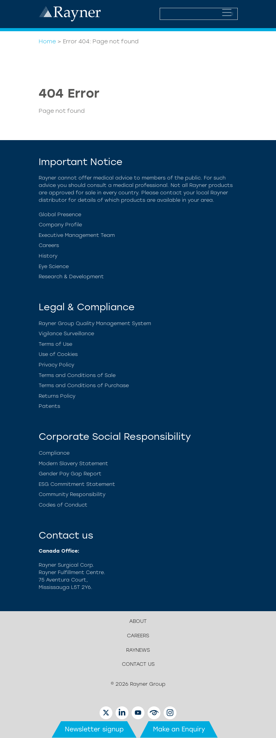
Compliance (54, 453)
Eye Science (54, 266)
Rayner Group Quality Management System (95, 323)
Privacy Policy (56, 365)
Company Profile (60, 225)
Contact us (138, 664)
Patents (49, 406)
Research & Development (71, 276)
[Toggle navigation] (227, 12)
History (48, 256)
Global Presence (60, 214)
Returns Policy (57, 396)
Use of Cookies (58, 354)
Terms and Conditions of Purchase (84, 385)
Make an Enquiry (179, 729)
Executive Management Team (77, 235)
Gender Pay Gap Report (70, 474)
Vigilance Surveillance (66, 333)
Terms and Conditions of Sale (77, 375)
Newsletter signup (94, 729)
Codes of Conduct (63, 505)
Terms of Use (55, 344)
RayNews (138, 650)
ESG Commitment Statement (77, 484)
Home (47, 41)
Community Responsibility (72, 494)
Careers (49, 245)
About (138, 621)
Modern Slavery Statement (73, 463)
